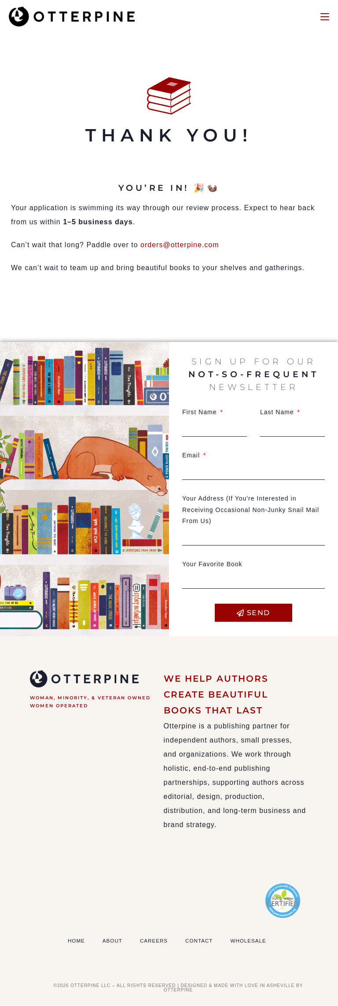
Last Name (278, 412)
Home (76, 941)
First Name (200, 412)
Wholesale (251, 941)
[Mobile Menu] (324, 16)
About (113, 941)
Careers (155, 941)
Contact (201, 941)
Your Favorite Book (212, 564)
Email (192, 455)
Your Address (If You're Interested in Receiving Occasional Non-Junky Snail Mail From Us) (250, 509)
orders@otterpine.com (184, 245)
